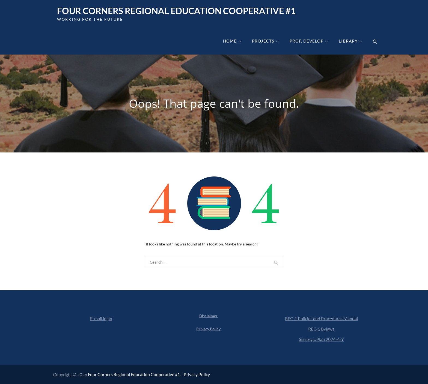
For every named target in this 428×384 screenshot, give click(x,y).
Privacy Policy (197, 374)
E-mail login (101, 318)
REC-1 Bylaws (321, 328)
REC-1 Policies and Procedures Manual (321, 318)
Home (232, 40)
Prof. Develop (309, 40)
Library (350, 40)
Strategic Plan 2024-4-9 (321, 339)
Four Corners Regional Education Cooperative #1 (176, 10)
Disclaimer (208, 315)
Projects (265, 40)
